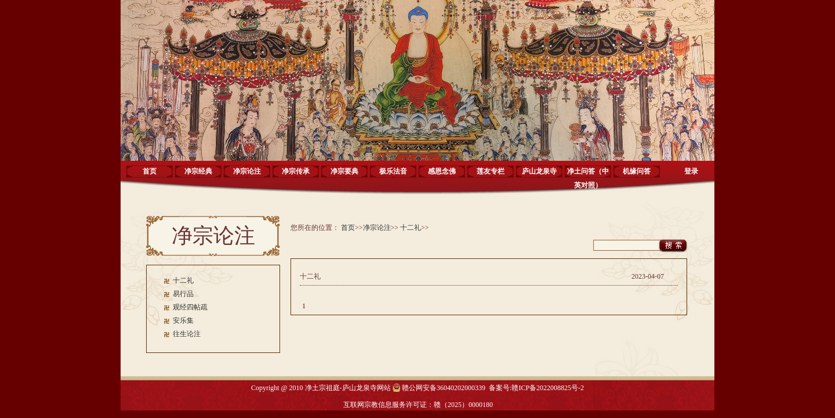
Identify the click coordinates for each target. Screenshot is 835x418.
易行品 (183, 294)
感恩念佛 (442, 171)
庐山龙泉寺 (539, 171)
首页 (150, 171)
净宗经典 (198, 171)
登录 (691, 171)
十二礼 (183, 280)
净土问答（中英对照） (588, 175)
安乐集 (183, 320)
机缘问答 (637, 171)
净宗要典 (344, 171)
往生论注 (187, 334)
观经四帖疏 (190, 307)
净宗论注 (247, 171)
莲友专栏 (490, 171)
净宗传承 (296, 171)
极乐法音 (393, 171)
